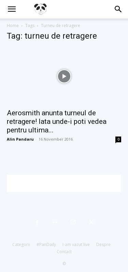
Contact (64, 252)
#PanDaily (46, 244)
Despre (103, 244)
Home (13, 25)
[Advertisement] (67, 183)
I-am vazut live (76, 244)
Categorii (21, 244)
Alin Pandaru (20, 139)
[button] (12, 9)
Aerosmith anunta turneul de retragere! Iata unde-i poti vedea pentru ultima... (56, 121)
